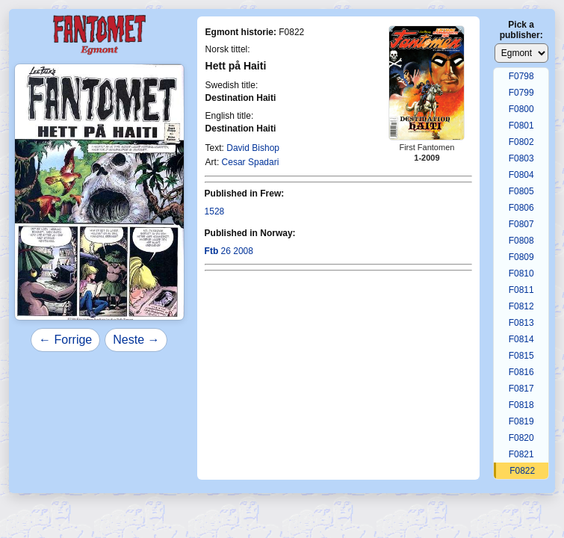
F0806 (521, 207)
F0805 (521, 191)
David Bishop (252, 148)
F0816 (521, 372)
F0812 (521, 306)
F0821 (521, 454)
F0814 (521, 339)
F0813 (521, 323)
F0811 (521, 290)
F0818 (521, 405)
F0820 (521, 438)
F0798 (521, 76)
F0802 (521, 142)
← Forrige (65, 339)
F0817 (521, 388)
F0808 (521, 240)
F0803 (521, 158)
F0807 (521, 224)
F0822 (522, 471)
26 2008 (229, 251)
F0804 (521, 175)
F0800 (521, 109)
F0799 (521, 92)
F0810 (521, 273)
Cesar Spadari (250, 162)
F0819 (521, 421)
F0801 (521, 125)
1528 (215, 211)
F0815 (521, 355)
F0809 (521, 257)
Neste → (136, 339)
